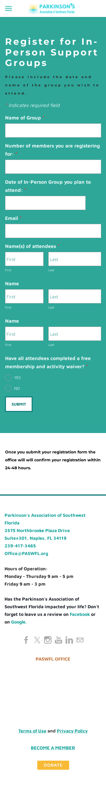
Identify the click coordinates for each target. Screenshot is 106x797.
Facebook (80, 614)
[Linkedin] (69, 640)
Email (13, 218)
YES (17, 377)
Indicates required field (32, 105)
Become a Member (53, 747)
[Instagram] (47, 640)
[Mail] (80, 640)
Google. (19, 621)
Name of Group (24, 118)
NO (17, 388)
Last (51, 270)
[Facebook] (26, 640)
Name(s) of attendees (32, 246)
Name (12, 283)
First (8, 270)
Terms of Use (32, 730)
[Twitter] (37, 640)
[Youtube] (58, 640)
